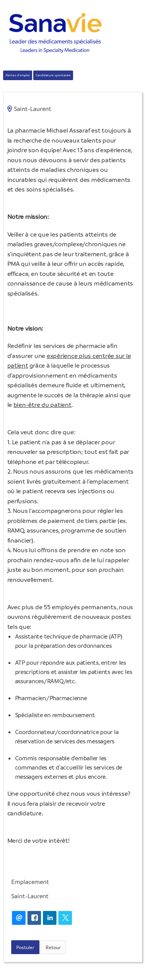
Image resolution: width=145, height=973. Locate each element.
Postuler (25, 947)
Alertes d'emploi (17, 75)
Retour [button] (53, 947)
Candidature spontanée (53, 75)
